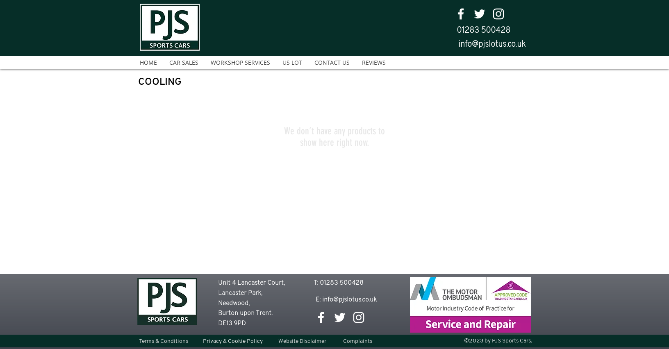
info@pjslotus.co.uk (492, 45)
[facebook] (460, 14)
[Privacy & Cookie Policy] (233, 341)
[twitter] (479, 14)
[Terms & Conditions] (163, 341)
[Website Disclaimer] (302, 341)
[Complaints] (357, 341)
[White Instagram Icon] (498, 14)
